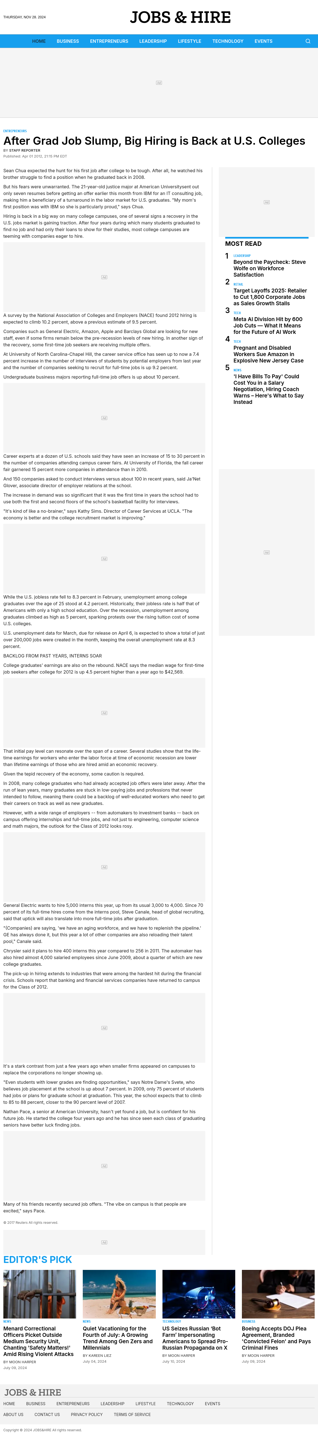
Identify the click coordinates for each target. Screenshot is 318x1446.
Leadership (153, 41)
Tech (237, 313)
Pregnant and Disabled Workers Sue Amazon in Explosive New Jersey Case (269, 354)
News (237, 370)
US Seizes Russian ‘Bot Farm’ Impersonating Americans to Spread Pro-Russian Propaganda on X (195, 1338)
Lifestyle (189, 41)
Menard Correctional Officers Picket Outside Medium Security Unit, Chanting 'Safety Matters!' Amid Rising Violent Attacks (38, 1341)
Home (39, 41)
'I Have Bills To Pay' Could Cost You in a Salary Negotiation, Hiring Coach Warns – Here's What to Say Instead (269, 389)
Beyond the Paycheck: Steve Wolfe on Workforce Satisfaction (270, 268)
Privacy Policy (86, 1414)
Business (68, 41)
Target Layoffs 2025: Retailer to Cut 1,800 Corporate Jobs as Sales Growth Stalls (270, 297)
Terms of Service (132, 1414)
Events (263, 41)
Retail (238, 284)
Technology (228, 41)
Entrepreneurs (109, 41)
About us (13, 1414)
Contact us (47, 1414)
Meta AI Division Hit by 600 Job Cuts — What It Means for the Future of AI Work (268, 325)
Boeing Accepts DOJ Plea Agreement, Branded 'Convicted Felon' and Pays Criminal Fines (276, 1338)
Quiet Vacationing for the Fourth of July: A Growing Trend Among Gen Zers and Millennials (118, 1338)
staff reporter (24, 150)
